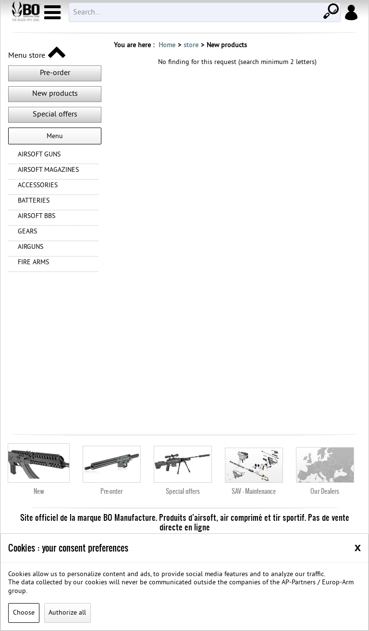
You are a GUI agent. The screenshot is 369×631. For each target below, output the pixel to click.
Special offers (55, 114)
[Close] (358, 547)
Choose (24, 613)
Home (167, 45)
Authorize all (67, 613)
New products (55, 94)
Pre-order (55, 73)
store (191, 45)
